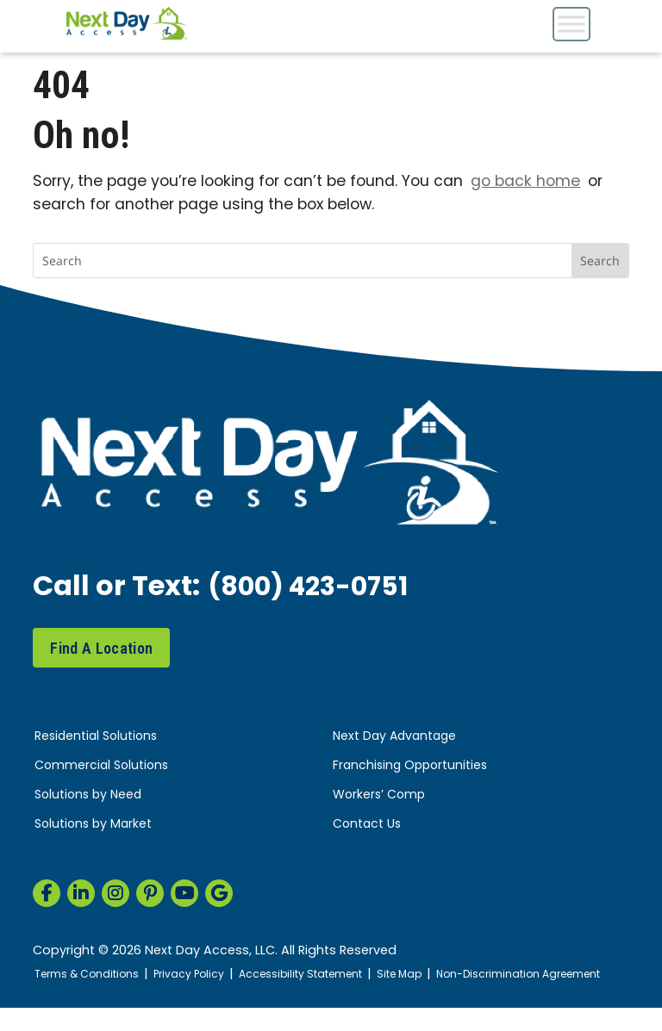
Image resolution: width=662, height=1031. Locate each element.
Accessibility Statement (314, 975)
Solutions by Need (87, 795)
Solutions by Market (93, 825)
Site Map (418, 975)
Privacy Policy (196, 975)
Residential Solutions (95, 737)
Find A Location (101, 648)
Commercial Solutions (101, 766)
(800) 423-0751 (315, 588)
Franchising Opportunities (410, 766)
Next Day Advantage (394, 737)
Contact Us (367, 825)
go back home (525, 182)
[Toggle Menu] (571, 24)
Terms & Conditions (89, 975)
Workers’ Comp (379, 795)
